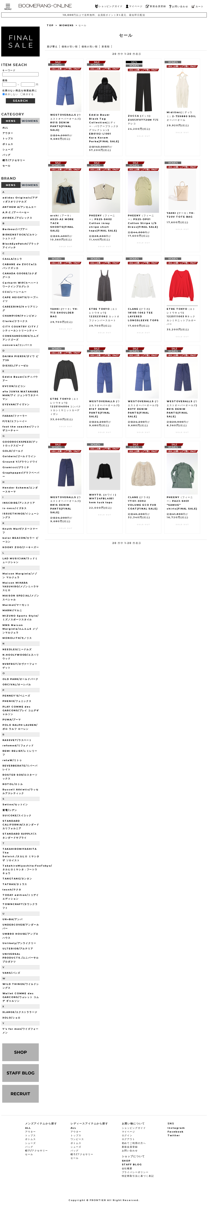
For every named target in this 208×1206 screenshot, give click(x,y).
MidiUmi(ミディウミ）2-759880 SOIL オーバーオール (181, 116)
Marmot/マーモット (16, 605)
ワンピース (77, 1139)
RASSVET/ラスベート (17, 740)
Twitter (174, 1135)
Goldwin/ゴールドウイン (19, 456)
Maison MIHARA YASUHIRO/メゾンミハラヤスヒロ (20, 586)
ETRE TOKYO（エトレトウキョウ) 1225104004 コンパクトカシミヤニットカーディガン (65, 406)
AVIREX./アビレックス (17, 217)
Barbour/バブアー (15, 229)
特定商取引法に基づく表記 (138, 1175)
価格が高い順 (90, 46)
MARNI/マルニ (12, 610)
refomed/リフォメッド (18, 745)
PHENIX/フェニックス (17, 701)
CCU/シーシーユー (14, 291)
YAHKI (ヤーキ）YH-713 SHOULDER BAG (64, 312)
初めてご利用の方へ (134, 1143)
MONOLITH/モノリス (17, 638)
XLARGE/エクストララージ (19, 1012)
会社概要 (127, 1168)
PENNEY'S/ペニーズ (16, 695)
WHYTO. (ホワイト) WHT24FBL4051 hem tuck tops (102, 498)
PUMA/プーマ (11, 719)
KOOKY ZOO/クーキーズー (20, 547)
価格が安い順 (70, 46)
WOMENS (66, 25)
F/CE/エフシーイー (14, 421)
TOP (50, 25)
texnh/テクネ (11, 889)
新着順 (106, 46)
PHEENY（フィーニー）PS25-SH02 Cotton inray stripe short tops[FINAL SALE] (103, 223)
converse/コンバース (17, 345)
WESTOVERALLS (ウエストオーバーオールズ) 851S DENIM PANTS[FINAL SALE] (182, 409)
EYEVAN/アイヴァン (16, 404)
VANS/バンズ (11, 972)
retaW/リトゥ (12, 760)
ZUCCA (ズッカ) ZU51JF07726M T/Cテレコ (143, 119)
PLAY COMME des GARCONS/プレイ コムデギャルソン (20, 710)
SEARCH (20, 100)
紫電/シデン (9, 810)
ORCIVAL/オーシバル (16, 684)
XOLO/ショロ (11, 1017)
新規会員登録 (156, 6)
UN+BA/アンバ (12, 919)
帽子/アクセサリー (13, 160)
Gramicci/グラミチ (15, 467)
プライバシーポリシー (135, 1172)
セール (6, 165)
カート (197, 6)
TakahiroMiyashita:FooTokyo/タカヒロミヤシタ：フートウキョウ (27, 869)
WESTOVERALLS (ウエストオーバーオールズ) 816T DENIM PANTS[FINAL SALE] (104, 409)
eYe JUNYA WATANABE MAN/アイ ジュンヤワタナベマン (20, 395)
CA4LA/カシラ (12, 258)
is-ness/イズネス (14, 508)
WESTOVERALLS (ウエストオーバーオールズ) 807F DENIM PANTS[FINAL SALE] (143, 409)
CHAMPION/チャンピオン (19, 315)
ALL (5, 127)
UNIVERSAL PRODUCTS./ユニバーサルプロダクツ (20, 958)
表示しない (11, 94)
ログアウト (128, 1139)
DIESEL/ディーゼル (15, 365)
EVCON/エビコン (14, 386)
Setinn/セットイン (15, 804)
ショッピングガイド (109, 6)
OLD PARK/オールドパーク (20, 679)
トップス (7, 138)
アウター (7, 133)
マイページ (134, 6)
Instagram (176, 1127)
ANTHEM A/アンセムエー (19, 207)
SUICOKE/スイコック (17, 815)
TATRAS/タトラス (14, 884)
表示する (28, 94)
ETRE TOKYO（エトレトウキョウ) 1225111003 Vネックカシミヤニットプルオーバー (181, 316)
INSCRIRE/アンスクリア (18, 502)
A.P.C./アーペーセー (15, 212)
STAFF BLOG (132, 1164)
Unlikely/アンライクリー (19, 943)
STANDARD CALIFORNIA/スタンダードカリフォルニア (20, 824)
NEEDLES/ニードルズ (17, 649)
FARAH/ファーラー (14, 415)
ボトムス (7, 144)
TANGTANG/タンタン (17, 878)
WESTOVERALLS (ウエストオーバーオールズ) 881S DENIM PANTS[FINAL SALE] (65, 505)
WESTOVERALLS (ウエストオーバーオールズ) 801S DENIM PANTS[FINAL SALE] (65, 122)
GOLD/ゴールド (12, 450)
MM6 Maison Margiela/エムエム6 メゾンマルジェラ (20, 629)
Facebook (176, 1131)
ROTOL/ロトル (12, 784)
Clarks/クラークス (15, 321)
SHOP (126, 1160)
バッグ (6, 154)
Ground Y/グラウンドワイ (20, 461)
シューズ (7, 149)
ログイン (127, 1135)
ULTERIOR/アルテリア (17, 948)
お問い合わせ (178, 6)
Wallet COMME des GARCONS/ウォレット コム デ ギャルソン (20, 997)
